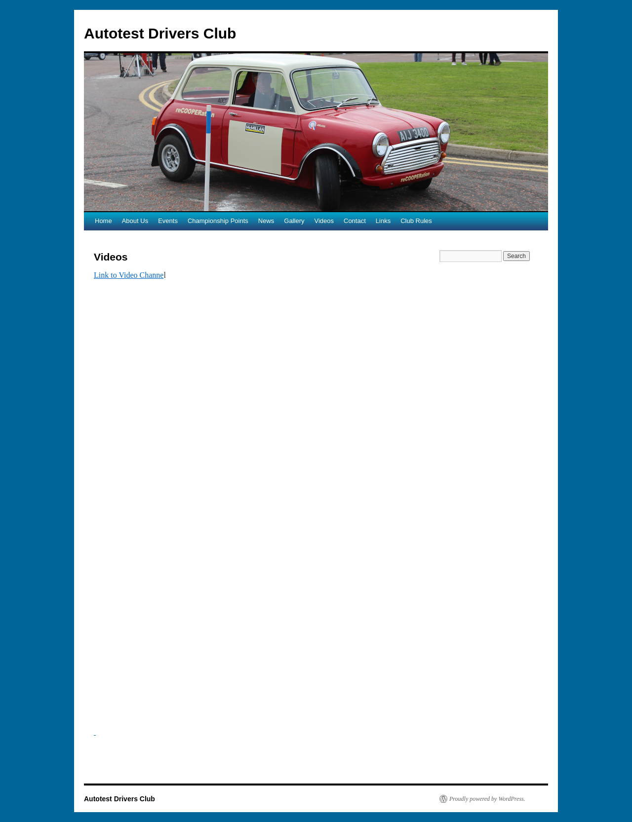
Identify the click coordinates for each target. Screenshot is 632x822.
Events (168, 220)
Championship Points (218, 220)
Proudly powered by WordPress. (487, 798)
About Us (135, 220)
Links (383, 220)
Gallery (294, 220)
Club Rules (416, 220)
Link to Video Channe (128, 275)
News (266, 220)
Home (103, 220)
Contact (355, 220)
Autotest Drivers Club (160, 33)
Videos (324, 220)
